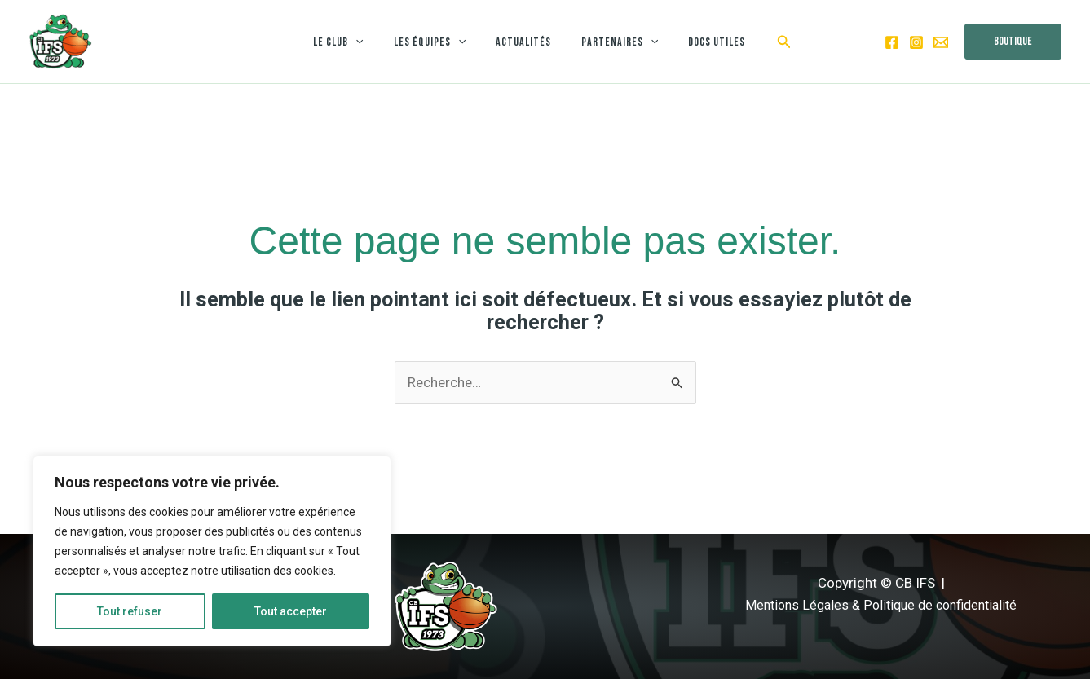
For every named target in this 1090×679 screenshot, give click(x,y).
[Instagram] (916, 42)
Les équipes (437, 42)
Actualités (523, 42)
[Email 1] (940, 42)
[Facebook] (892, 42)
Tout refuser (129, 611)
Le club (352, 42)
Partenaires (612, 42)
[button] (765, 42)
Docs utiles (701, 42)
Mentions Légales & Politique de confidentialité (881, 605)
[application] (370, 42)
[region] (212, 551)
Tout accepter (290, 611)
